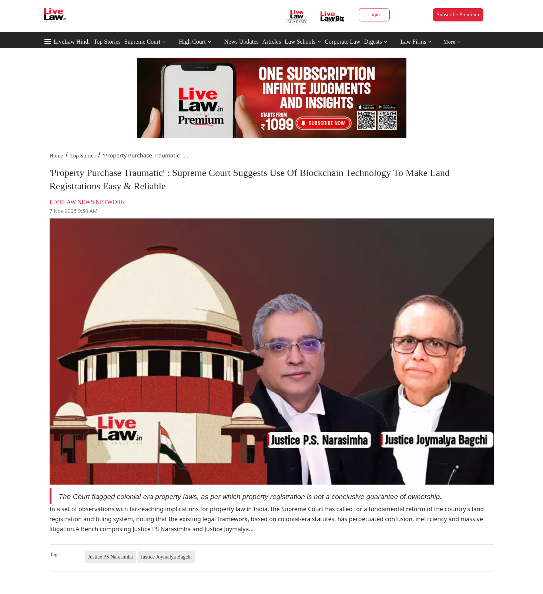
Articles (271, 41)
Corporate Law (342, 41)
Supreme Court (142, 41)
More (452, 42)
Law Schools (303, 41)
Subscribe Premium (458, 14)
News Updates (241, 41)
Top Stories (107, 41)
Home (56, 156)
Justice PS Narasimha (110, 557)
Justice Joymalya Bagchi (166, 557)
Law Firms (416, 41)
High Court (192, 41)
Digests (373, 41)
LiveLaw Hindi (72, 41)
